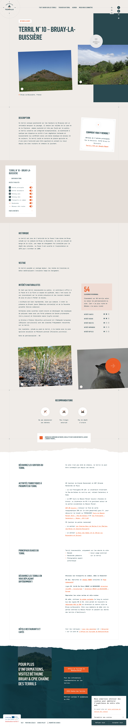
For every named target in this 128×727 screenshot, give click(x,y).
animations (84, 697)
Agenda (74, 7)
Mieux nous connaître (86, 7)
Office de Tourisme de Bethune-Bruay (76, 669)
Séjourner (105, 629)
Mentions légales (30, 723)
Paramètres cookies (54, 723)
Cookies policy (41, 723)
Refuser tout (100, 722)
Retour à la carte (25, 21)
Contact (21, 723)
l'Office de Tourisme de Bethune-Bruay (94, 631)
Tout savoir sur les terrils (47, 7)
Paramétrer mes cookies (108, 717)
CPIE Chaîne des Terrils (76, 691)
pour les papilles (89, 629)
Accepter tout (117, 722)
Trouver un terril (64, 7)
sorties (74, 697)
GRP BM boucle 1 (71, 508)
